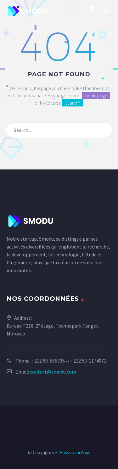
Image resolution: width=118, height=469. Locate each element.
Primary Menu (106, 11)
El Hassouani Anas (72, 452)
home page (96, 96)
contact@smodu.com (53, 372)
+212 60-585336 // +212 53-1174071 (68, 360)
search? (72, 103)
